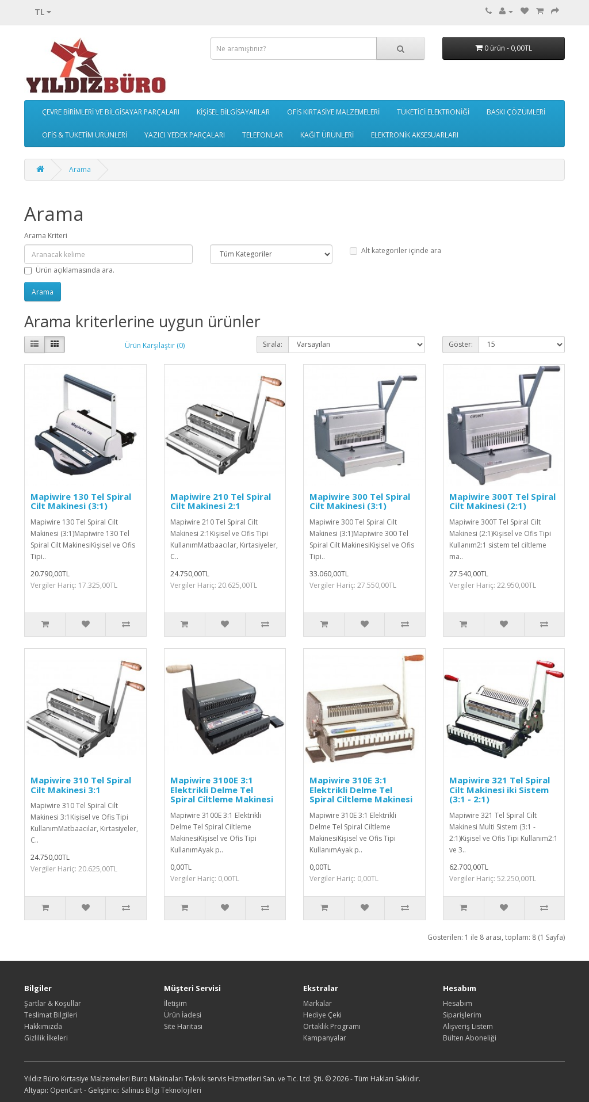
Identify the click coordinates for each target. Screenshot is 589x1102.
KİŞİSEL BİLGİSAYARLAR (233, 112)
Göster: (461, 344)
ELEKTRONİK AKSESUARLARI (414, 135)
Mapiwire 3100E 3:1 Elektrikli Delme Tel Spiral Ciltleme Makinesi (221, 789)
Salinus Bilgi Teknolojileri (161, 1090)
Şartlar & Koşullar (52, 1003)
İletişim (175, 1003)
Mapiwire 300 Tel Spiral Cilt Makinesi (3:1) (359, 501)
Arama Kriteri (45, 235)
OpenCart (66, 1090)
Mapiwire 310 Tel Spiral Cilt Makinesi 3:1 (80, 784)
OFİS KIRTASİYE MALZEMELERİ (333, 112)
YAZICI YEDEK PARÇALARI (184, 135)
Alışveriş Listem (468, 1026)
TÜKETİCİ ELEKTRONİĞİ (433, 112)
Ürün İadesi (182, 1015)
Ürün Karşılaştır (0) (155, 345)
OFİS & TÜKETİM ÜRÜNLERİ (84, 135)
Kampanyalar (324, 1038)
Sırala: (272, 344)
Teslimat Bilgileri (51, 1015)
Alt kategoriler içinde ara (395, 250)
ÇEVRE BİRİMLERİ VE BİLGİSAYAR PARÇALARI (110, 112)
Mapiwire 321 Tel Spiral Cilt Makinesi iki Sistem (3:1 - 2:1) (499, 789)
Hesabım (457, 1003)
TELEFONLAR (262, 135)
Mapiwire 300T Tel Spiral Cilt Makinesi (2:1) (502, 501)
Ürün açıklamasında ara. (69, 270)
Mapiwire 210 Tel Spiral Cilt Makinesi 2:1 (220, 501)
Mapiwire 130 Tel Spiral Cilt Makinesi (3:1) (80, 501)
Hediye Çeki (322, 1015)
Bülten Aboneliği (469, 1038)
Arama (80, 169)
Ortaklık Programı (332, 1026)
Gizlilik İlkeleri (46, 1038)
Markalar (317, 1003)
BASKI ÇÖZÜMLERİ (516, 112)
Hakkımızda (43, 1026)
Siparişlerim (462, 1015)
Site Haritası (183, 1026)
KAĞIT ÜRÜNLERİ (327, 135)
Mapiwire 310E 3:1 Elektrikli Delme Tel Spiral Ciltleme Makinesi (360, 789)
